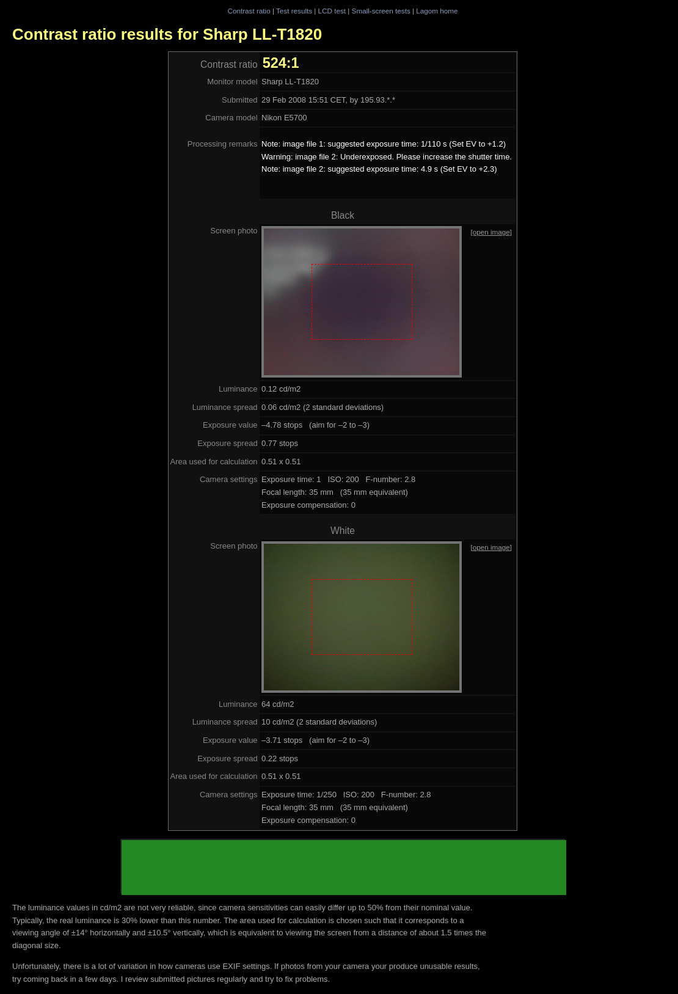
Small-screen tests (381, 11)
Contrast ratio (248, 11)
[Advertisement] (344, 867)
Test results (294, 11)
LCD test (332, 11)
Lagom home (436, 11)
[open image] (491, 232)
